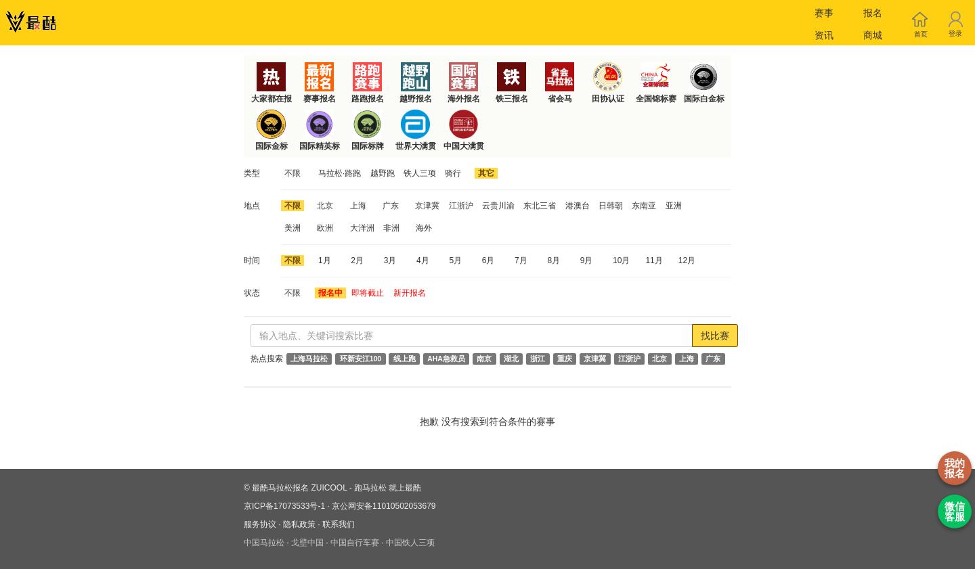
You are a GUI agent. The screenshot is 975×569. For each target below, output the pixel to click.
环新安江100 (361, 359)
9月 (586, 260)
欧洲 (325, 228)
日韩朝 (611, 205)
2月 (357, 260)
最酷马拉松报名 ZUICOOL (299, 488)
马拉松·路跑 (339, 173)
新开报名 (409, 293)
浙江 (537, 359)
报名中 (330, 293)
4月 (422, 260)
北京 (325, 205)
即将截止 (367, 293)
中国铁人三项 (410, 542)
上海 (358, 205)
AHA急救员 (446, 359)
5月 (455, 260)
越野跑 (382, 173)
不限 (292, 173)
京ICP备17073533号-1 (284, 506)
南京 (484, 359)
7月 (521, 260)
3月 (390, 260)
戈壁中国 (307, 542)
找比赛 (715, 335)
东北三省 (539, 205)
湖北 (511, 359)
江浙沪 (461, 205)
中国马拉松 (264, 542)
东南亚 (644, 205)
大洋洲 (362, 228)
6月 (488, 260)
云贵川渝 (498, 205)
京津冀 (427, 205)
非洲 (391, 228)
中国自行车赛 (354, 542)
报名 (872, 12)
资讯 (824, 35)
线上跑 (404, 359)
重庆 (564, 359)
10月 (621, 260)
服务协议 (260, 524)
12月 (686, 260)
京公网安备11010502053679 (383, 506)
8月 (553, 260)
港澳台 (577, 205)
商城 (872, 35)
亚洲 (674, 205)
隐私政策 (299, 524)
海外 (424, 228)
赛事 (824, 12)
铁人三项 (420, 173)
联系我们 (338, 524)
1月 (324, 260)
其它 (486, 173)
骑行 (453, 173)
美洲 (292, 228)
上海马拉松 (309, 359)
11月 (653, 260)
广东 (391, 205)
